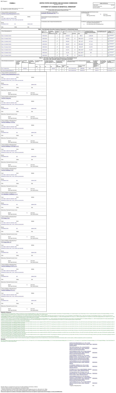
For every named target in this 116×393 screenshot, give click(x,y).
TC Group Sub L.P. (6, 242)
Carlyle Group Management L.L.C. (10, 13)
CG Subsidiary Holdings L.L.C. (9, 194)
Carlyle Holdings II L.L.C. (8, 290)
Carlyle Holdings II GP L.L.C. (9, 266)
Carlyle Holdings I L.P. (7, 170)
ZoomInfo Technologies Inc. (48, 13)
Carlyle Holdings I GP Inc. (8, 122)
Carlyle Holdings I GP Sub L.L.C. (10, 146)
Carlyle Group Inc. (6, 98)
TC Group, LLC (5, 218)
